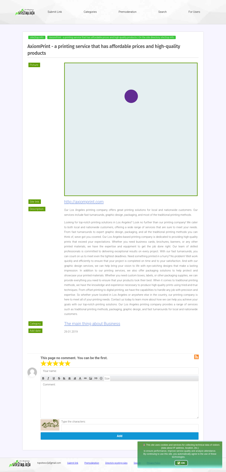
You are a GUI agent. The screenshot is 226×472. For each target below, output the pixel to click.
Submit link (72, 463)
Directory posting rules (116, 463)
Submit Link (55, 12)
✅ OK (181, 462)
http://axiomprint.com (84, 201)
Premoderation (128, 12)
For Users (194, 12)
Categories (90, 12)
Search (162, 12)
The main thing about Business (92, 323)
